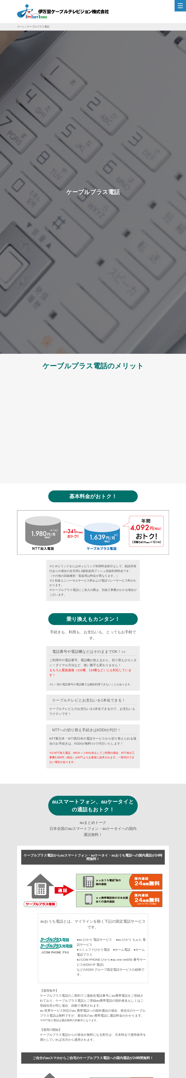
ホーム (21, 26)
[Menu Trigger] (180, 5)
